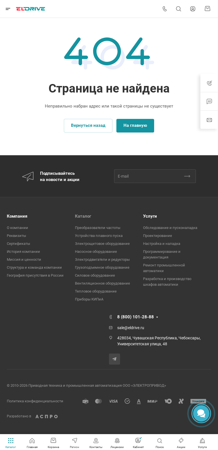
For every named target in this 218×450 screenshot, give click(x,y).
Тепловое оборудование (96, 291)
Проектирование (157, 236)
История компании (23, 251)
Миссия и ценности (24, 259)
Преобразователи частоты (97, 228)
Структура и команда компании (34, 267)
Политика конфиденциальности (35, 401)
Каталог (83, 216)
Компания (17, 216)
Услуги (150, 216)
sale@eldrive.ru (130, 327)
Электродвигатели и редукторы (102, 259)
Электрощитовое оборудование (102, 243)
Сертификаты (18, 243)
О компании (17, 228)
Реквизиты (16, 236)
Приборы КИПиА (89, 299)
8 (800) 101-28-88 (135, 316)
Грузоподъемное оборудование (102, 267)
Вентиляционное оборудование (102, 283)
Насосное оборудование (96, 251)
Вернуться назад (88, 125)
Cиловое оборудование (95, 275)
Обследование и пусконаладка (170, 228)
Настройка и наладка (161, 243)
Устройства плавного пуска (99, 236)
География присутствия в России (35, 275)
